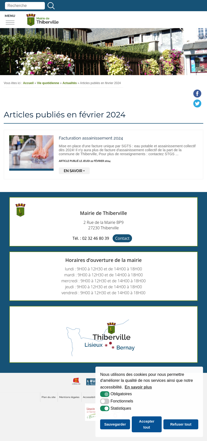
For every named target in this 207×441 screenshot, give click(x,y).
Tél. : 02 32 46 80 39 (90, 238)
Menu (10, 16)
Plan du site (49, 397)
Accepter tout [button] (146, 424)
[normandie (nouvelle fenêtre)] (76, 385)
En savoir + (74, 171)
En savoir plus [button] (138, 387)
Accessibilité (90, 397)
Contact (122, 238)
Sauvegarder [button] (115, 424)
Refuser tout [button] (180, 424)
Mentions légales (69, 397)
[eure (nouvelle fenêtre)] (94, 385)
